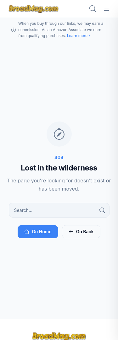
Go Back (81, 231)
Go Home (37, 231)
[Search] (93, 9)
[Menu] (106, 9)
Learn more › (78, 35)
